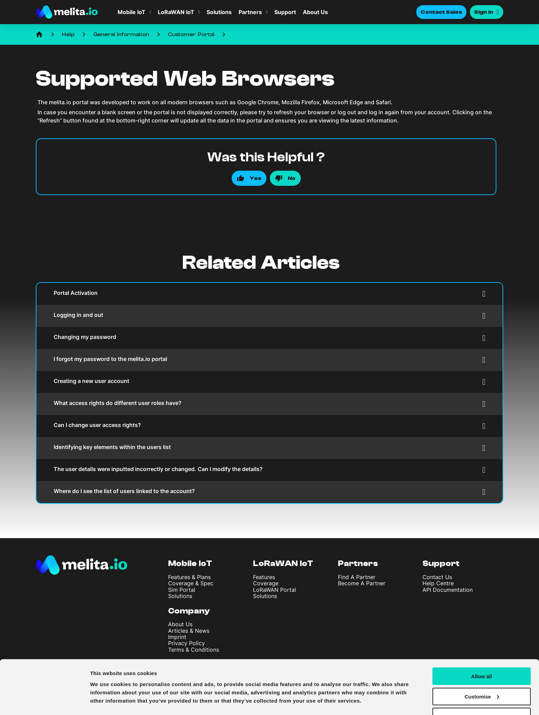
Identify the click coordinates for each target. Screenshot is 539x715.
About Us (315, 12)
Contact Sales (441, 12)
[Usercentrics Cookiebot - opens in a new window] (44, 701)
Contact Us (437, 577)
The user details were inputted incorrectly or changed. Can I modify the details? (269, 470)
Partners (250, 12)
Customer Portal (191, 34)
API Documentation (447, 589)
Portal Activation (269, 293)
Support (285, 12)
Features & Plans (189, 577)
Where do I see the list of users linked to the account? (269, 492)
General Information (121, 34)
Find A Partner (356, 577)
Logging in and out (269, 315)
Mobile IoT (131, 12)
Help (68, 34)
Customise (481, 678)
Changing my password (269, 337)
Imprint (177, 636)
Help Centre (438, 583)
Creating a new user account (269, 381)
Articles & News (188, 630)
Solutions (219, 12)
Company (189, 611)
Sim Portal (181, 589)
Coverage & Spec (190, 583)
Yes (255, 178)
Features (264, 577)
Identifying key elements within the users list (269, 448)
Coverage (265, 583)
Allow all (481, 657)
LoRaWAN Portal (274, 589)
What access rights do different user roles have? (269, 403)
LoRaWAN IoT (176, 12)
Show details (106, 701)
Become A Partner (361, 583)
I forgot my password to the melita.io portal (269, 359)
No (292, 178)
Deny (481, 698)
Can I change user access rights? (269, 425)
